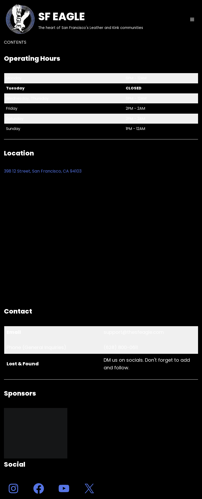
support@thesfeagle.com (134, 332)
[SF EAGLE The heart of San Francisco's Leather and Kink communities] (73, 19)
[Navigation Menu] (192, 19)
